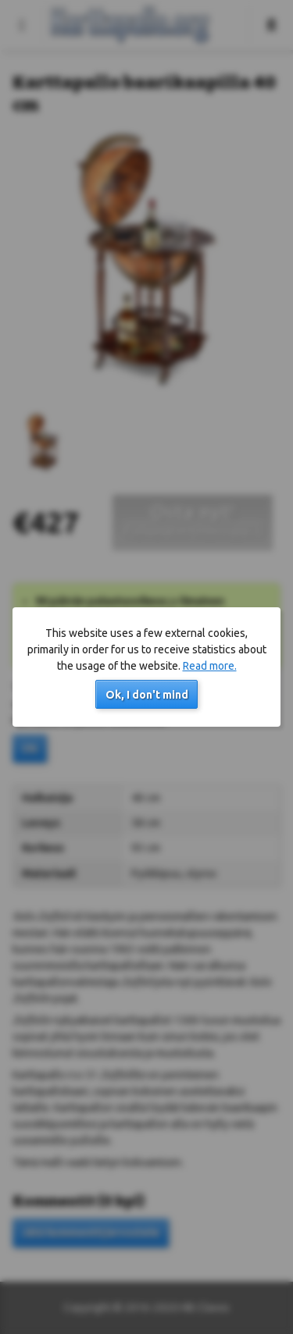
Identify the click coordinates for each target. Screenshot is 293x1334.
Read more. (210, 666)
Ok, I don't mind (146, 694)
